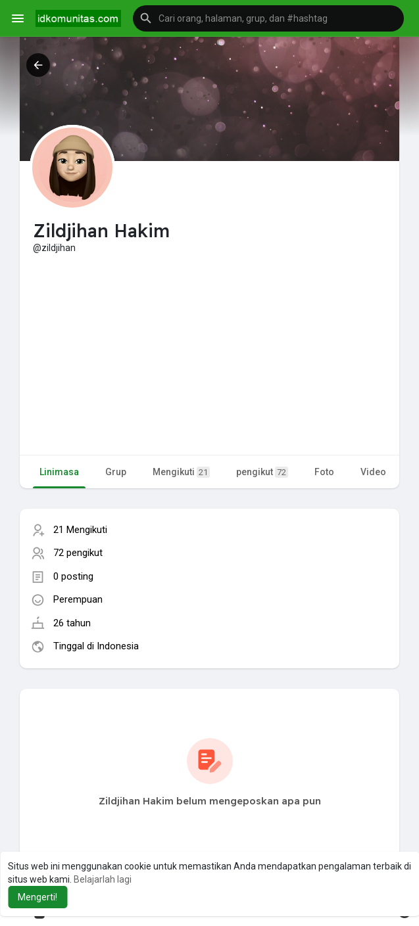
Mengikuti (181, 472)
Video (373, 472)
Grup (115, 472)
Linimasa (59, 472)
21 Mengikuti (80, 530)
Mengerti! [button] (37, 897)
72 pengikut (78, 553)
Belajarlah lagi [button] (103, 879)
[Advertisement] (209, 353)
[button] (268, 18)
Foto (324, 472)
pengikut (262, 472)
